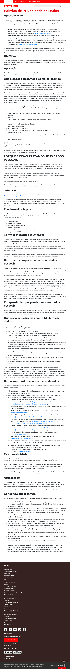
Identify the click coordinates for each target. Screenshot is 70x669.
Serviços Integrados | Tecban (27, 44)
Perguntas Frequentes (10, 586)
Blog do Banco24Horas (9, 588)
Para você (8, 1)
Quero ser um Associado (10, 614)
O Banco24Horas (8, 569)
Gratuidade (7, 573)
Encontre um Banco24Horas (11, 571)
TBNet (6, 196)
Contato (6, 584)
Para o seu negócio (19, 1)
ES (9, 658)
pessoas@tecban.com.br (19, 412)
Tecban (63, 194)
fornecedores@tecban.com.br (20, 434)
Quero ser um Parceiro (10, 598)
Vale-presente (8, 580)
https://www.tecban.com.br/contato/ (44, 402)
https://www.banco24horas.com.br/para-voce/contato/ (29, 404)
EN (7, 658)
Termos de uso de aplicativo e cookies (13, 593)
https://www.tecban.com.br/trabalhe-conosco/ (26, 417)
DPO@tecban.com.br (22, 451)
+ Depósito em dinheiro (10, 582)
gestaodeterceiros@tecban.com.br (22, 438)
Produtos (6, 600)
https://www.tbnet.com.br (43, 33)
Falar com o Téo (11, 640)
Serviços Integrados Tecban (16, 196)
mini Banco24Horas (9, 575)
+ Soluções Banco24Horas (10, 577)
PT (4, 658)
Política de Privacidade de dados (23, 666)
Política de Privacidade (10, 590)
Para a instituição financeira (35, 1)
